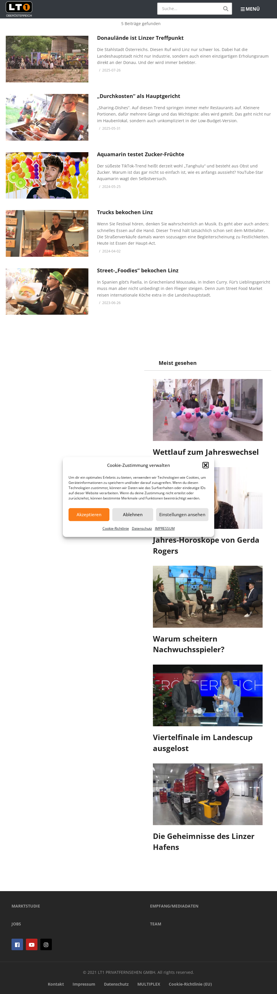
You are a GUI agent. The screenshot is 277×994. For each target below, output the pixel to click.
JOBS (16, 924)
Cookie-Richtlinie (116, 528)
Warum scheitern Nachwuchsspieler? (188, 644)
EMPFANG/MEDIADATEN (174, 906)
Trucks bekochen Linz (125, 212)
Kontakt (56, 984)
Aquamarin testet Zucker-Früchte (140, 154)
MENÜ (250, 9)
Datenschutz (142, 528)
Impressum (84, 984)
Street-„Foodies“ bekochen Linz (138, 270)
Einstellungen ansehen (182, 514)
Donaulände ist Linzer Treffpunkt (140, 37)
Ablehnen (133, 514)
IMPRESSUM (165, 528)
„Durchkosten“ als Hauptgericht (138, 96)
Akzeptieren (89, 514)
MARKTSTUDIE (26, 906)
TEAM (155, 924)
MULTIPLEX (148, 984)
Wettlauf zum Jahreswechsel (206, 452)
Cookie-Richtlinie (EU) (190, 984)
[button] (205, 465)
